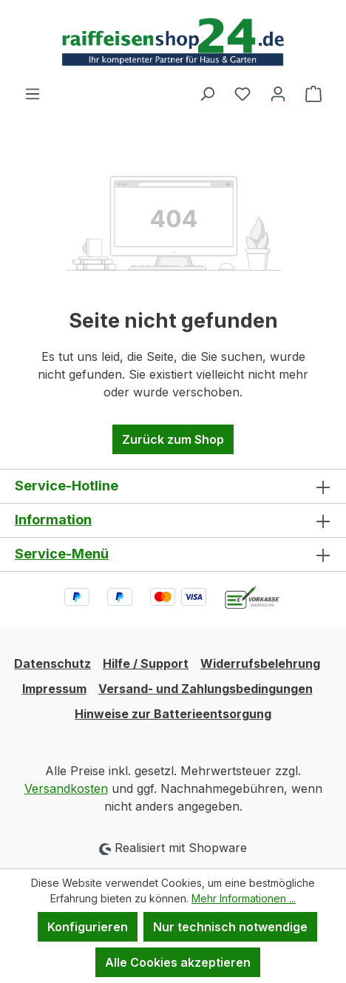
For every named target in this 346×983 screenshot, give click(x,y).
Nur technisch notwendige (230, 926)
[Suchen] (207, 93)
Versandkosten (66, 788)
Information (53, 519)
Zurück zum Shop (173, 439)
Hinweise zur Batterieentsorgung (173, 713)
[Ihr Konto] (278, 93)
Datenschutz (52, 663)
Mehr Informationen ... (243, 898)
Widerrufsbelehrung (260, 663)
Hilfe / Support (146, 663)
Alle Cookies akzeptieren (178, 962)
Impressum (54, 688)
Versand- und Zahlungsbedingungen (205, 688)
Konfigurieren (87, 926)
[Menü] (32, 93)
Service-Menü (62, 553)
